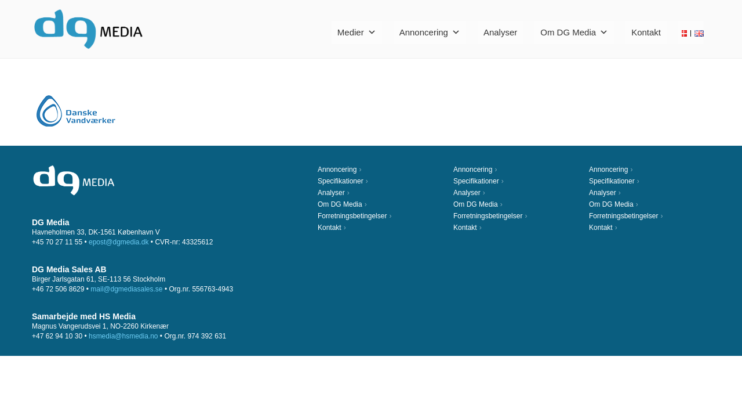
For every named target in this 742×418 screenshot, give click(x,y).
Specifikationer (340, 181)
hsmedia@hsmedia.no (123, 336)
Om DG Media (574, 32)
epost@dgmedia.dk (119, 242)
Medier (356, 32)
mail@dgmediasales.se (126, 289)
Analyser (500, 32)
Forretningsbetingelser (352, 216)
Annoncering (429, 32)
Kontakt (646, 32)
